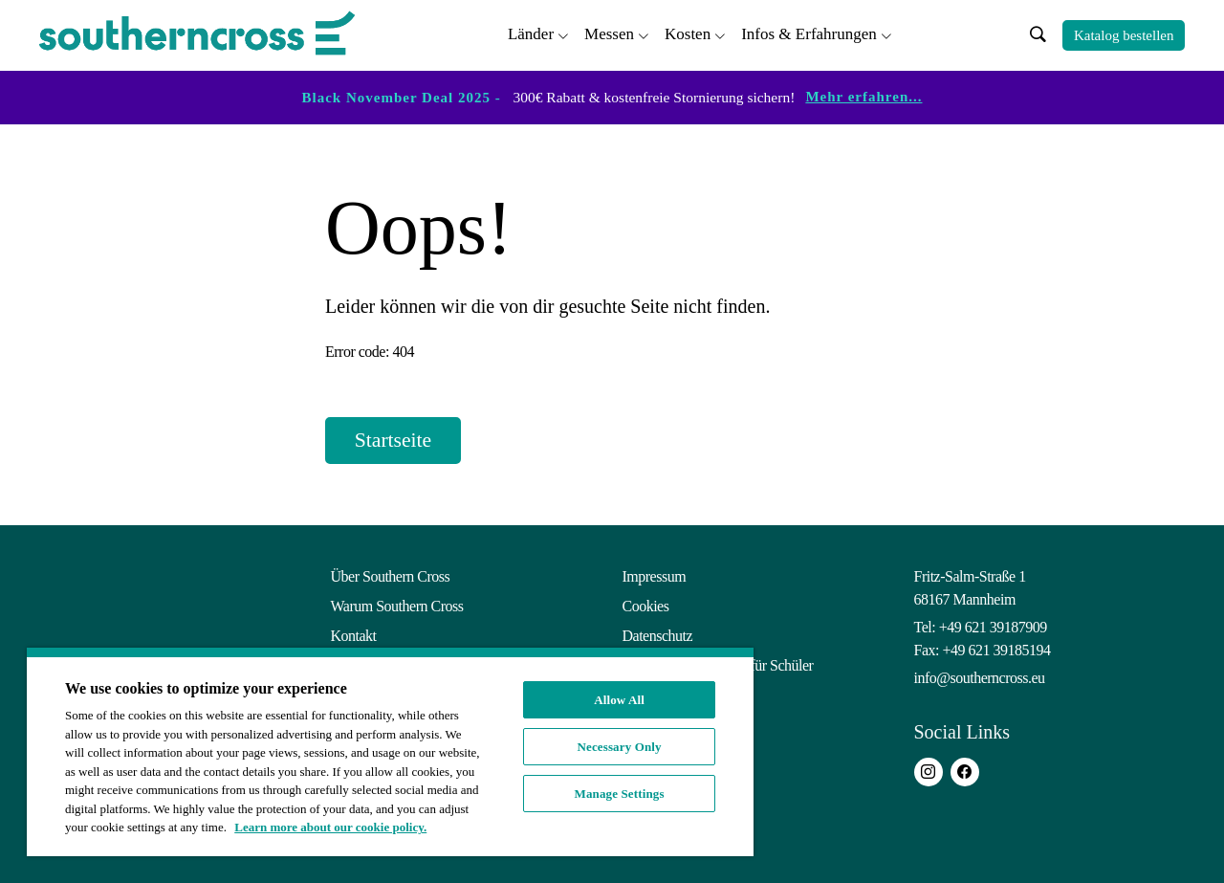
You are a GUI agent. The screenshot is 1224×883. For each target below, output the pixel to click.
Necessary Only (620, 747)
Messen (609, 34)
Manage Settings (620, 793)
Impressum (655, 576)
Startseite (395, 441)
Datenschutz (658, 636)
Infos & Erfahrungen (809, 34)
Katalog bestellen (1124, 35)
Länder (531, 34)
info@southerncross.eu (979, 678)
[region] (390, 752)
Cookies (646, 606)
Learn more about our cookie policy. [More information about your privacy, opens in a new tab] (330, 827)
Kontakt (354, 636)
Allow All (619, 700)
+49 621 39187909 (993, 627)
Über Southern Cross (390, 576)
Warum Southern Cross (397, 606)
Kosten (687, 34)
